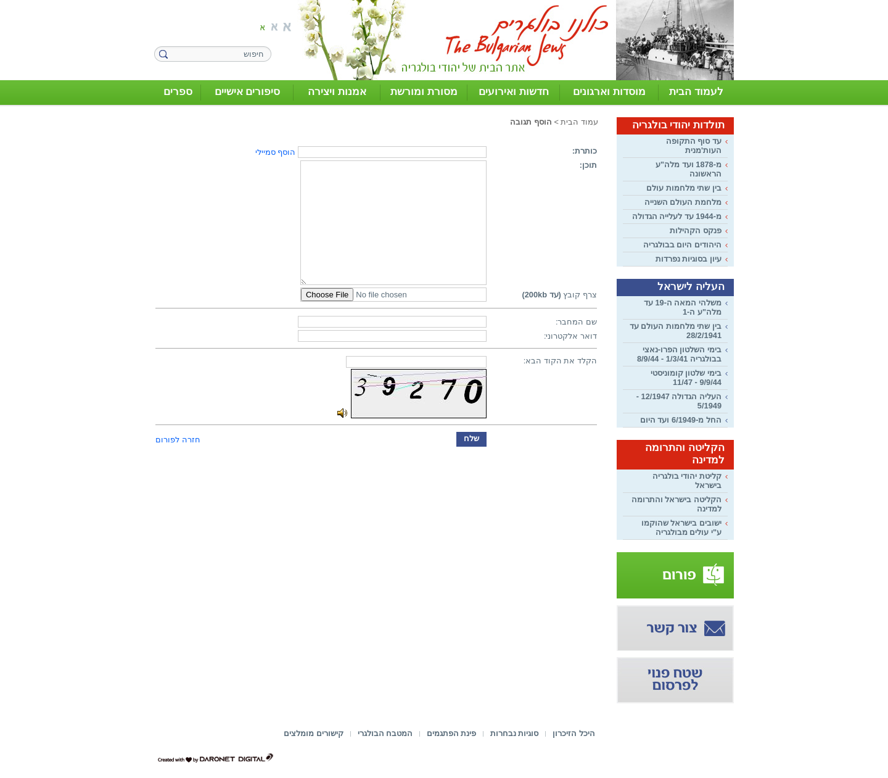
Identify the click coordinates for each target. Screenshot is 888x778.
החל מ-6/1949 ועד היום (681, 419)
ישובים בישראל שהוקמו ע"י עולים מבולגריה (681, 527)
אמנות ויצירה (337, 91)
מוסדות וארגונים (609, 91)
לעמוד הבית (696, 91)
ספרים (177, 91)
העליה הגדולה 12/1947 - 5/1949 (679, 401)
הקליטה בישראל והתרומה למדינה (676, 504)
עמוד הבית (579, 121)
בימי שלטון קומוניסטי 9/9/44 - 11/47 (686, 377)
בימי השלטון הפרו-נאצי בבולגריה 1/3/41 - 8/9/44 (679, 354)
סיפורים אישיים (248, 91)
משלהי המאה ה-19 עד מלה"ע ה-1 (683, 307)
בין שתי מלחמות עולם (684, 187)
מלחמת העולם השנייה (683, 202)
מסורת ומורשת (424, 91)
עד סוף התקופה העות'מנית (694, 145)
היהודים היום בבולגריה (682, 244)
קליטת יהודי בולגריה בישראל (687, 480)
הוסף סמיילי (275, 152)
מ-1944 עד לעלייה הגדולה (677, 216)
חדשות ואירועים (514, 91)
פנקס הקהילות (696, 230)
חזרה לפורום (177, 439)
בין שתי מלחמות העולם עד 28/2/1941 (676, 330)
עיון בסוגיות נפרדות (689, 258)
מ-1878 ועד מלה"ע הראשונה (689, 169)
